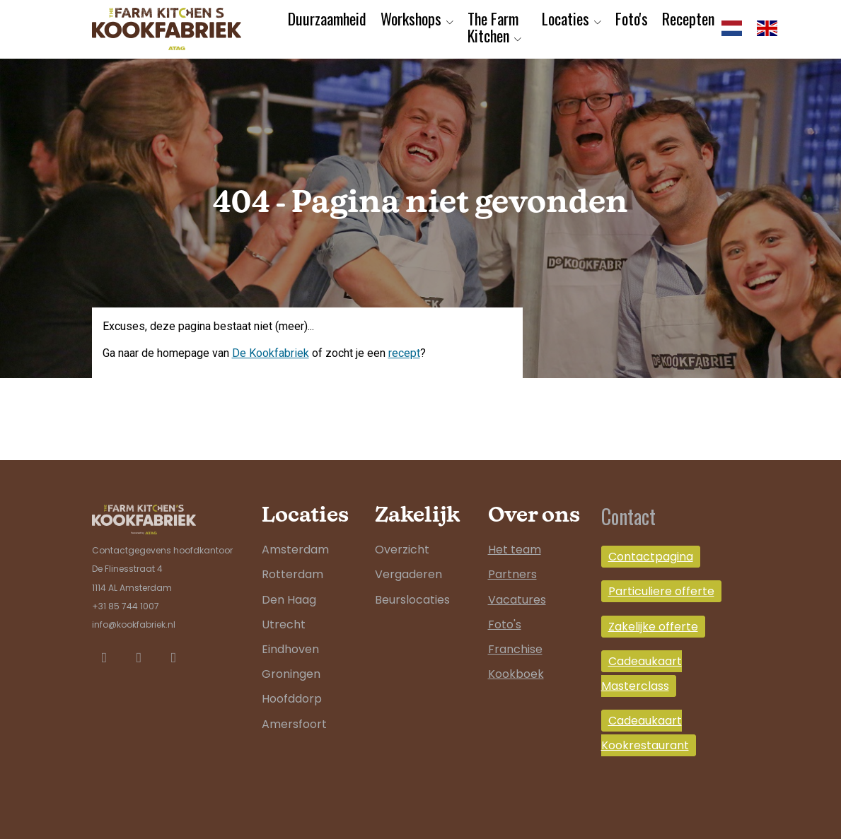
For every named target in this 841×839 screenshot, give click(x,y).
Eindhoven (290, 649)
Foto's (631, 18)
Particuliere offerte (661, 591)
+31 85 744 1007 (125, 606)
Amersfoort (294, 724)
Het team (514, 549)
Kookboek (516, 674)
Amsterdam (295, 549)
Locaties (565, 18)
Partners (512, 574)
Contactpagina (650, 556)
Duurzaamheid (327, 18)
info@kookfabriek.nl (133, 624)
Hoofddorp (292, 699)
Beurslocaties (412, 600)
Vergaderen (408, 574)
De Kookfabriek (270, 353)
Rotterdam (292, 574)
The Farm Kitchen (493, 27)
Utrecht (284, 624)
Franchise (515, 649)
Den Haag (289, 600)
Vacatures (517, 600)
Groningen (291, 674)
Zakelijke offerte (653, 626)
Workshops (411, 18)
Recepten (688, 18)
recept (404, 353)
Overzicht (402, 549)
